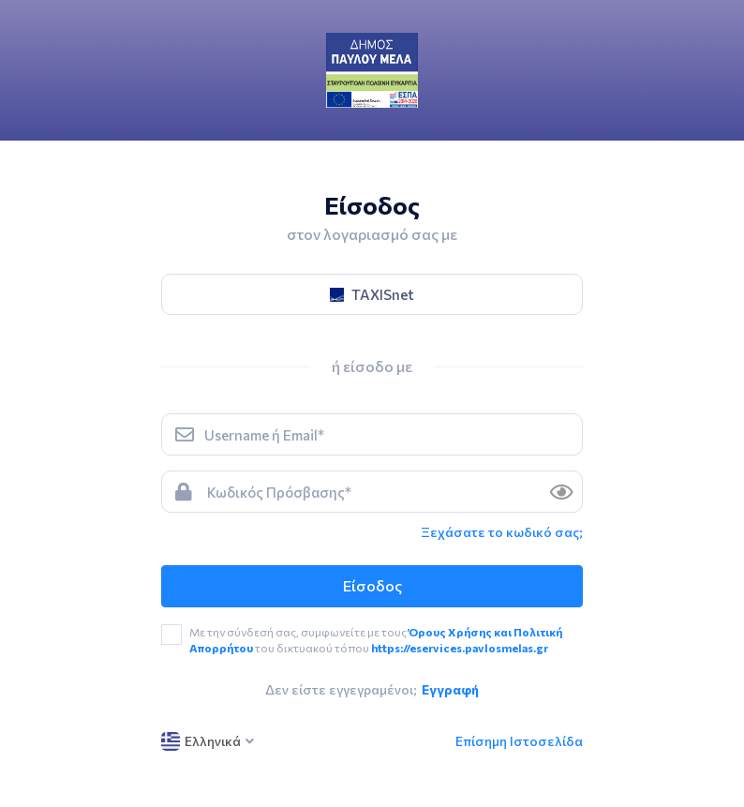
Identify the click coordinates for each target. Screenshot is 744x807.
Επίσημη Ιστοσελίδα (519, 741)
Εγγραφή (450, 689)
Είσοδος (372, 585)
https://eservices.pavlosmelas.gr (459, 647)
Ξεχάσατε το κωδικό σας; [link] (502, 532)
